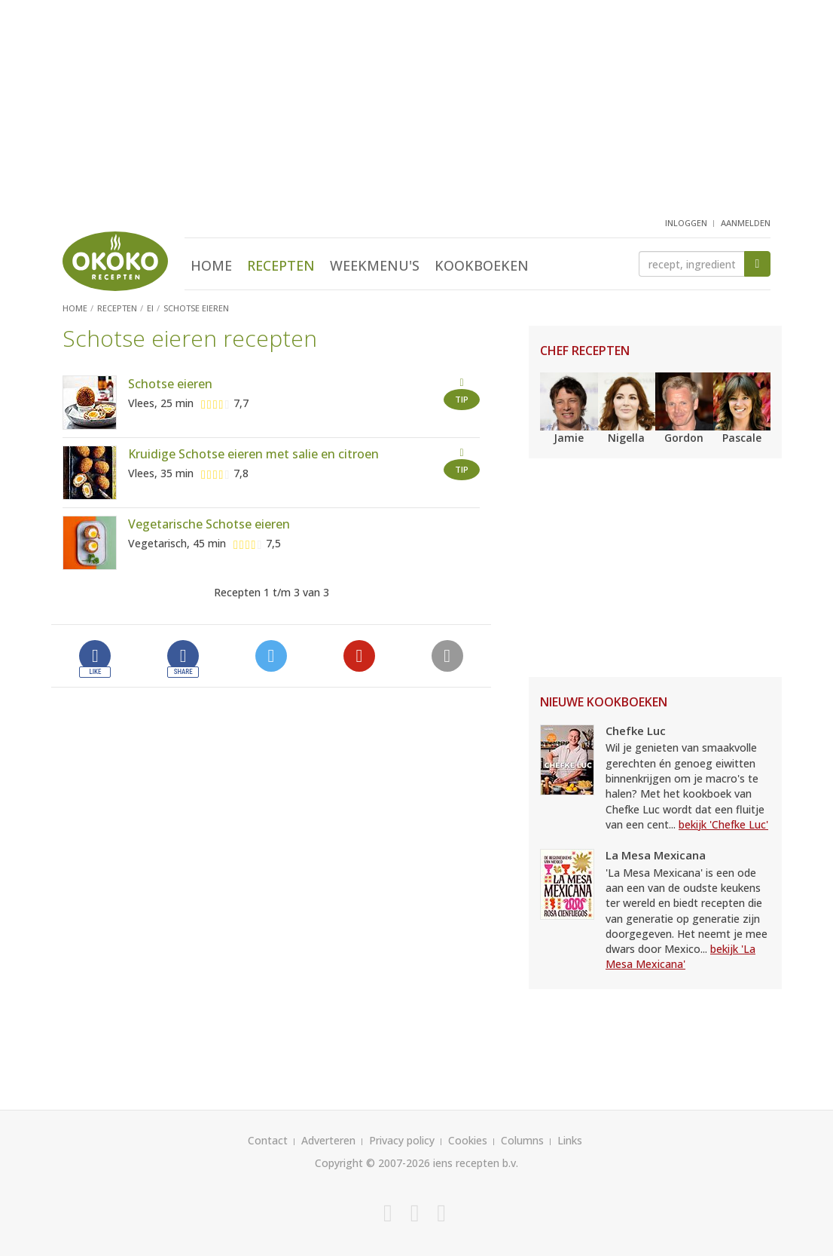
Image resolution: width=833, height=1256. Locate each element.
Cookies (467, 1140)
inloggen (686, 222)
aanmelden (745, 222)
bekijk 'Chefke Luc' (723, 824)
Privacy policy (402, 1140)
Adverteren (328, 1140)
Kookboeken (482, 265)
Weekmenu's (375, 265)
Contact (268, 1140)
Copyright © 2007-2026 (372, 1163)
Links (569, 1140)
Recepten (281, 265)
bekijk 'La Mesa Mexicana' (680, 956)
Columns (522, 1140)
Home (211, 265)
